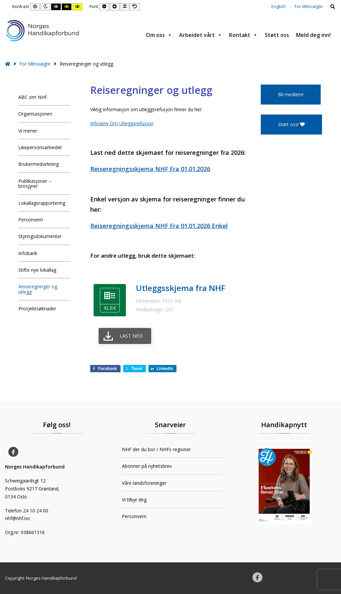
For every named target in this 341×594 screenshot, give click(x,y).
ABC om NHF (32, 97)
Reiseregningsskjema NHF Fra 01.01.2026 (150, 169)
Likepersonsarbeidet (40, 147)
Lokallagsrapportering (41, 203)
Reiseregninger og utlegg (37, 289)
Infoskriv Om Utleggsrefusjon (122, 123)
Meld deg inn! (313, 35)
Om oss (159, 35)
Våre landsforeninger (144, 483)
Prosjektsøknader (37, 308)
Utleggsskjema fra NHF (180, 287)
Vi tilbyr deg (134, 499)
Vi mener (27, 131)
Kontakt (243, 35)
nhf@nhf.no (17, 518)
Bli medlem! (290, 94)
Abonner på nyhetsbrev (147, 466)
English (278, 6)
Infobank (27, 253)
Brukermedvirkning (38, 164)
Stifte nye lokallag (37, 270)
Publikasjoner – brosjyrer (34, 183)
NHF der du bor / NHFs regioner (156, 449)
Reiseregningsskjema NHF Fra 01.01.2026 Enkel (159, 226)
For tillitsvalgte (309, 6)
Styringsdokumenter (40, 236)
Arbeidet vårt (200, 35)
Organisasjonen (35, 114)
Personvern (30, 219)
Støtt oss (277, 35)
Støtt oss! (291, 124)
